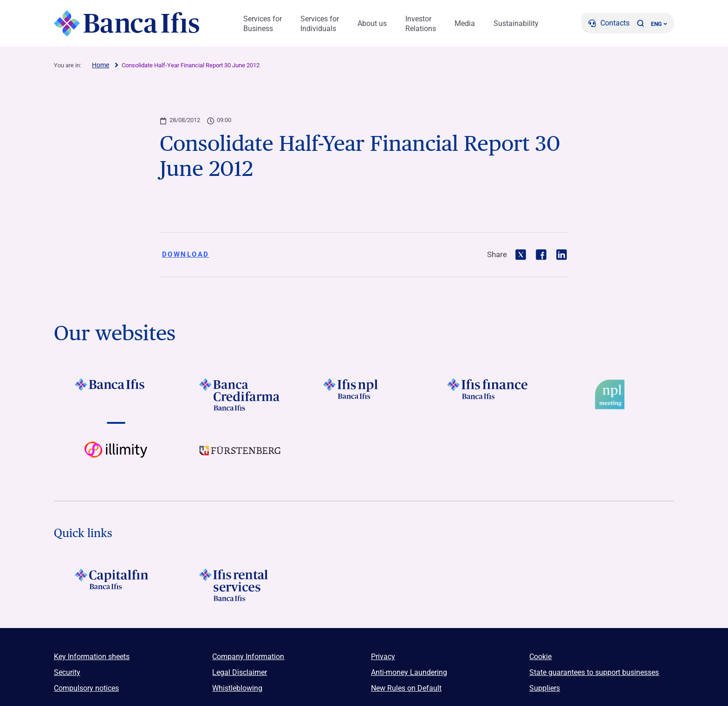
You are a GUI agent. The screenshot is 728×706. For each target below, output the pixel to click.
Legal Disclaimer (239, 672)
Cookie (540, 656)
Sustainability (516, 23)
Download (185, 254)
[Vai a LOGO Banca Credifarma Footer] (240, 395)
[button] (640, 23)
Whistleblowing (237, 688)
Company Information (248, 656)
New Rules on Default (406, 688)
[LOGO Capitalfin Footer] (116, 585)
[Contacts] (609, 23)
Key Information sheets (92, 656)
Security (67, 672)
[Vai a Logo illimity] (116, 458)
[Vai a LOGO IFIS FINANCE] (488, 395)
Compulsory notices (86, 688)
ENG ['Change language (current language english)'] (659, 24)
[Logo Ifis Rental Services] (240, 585)
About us (372, 23)
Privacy (383, 656)
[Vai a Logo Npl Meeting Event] (612, 395)
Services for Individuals (319, 23)
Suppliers (544, 688)
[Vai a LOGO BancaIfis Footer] (116, 395)
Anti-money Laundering (409, 672)
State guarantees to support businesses (594, 672)
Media (465, 23)
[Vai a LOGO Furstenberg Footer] (240, 458)
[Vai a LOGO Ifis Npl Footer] (364, 395)
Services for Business (262, 23)
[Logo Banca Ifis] (127, 23)
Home (100, 65)
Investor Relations (420, 23)
